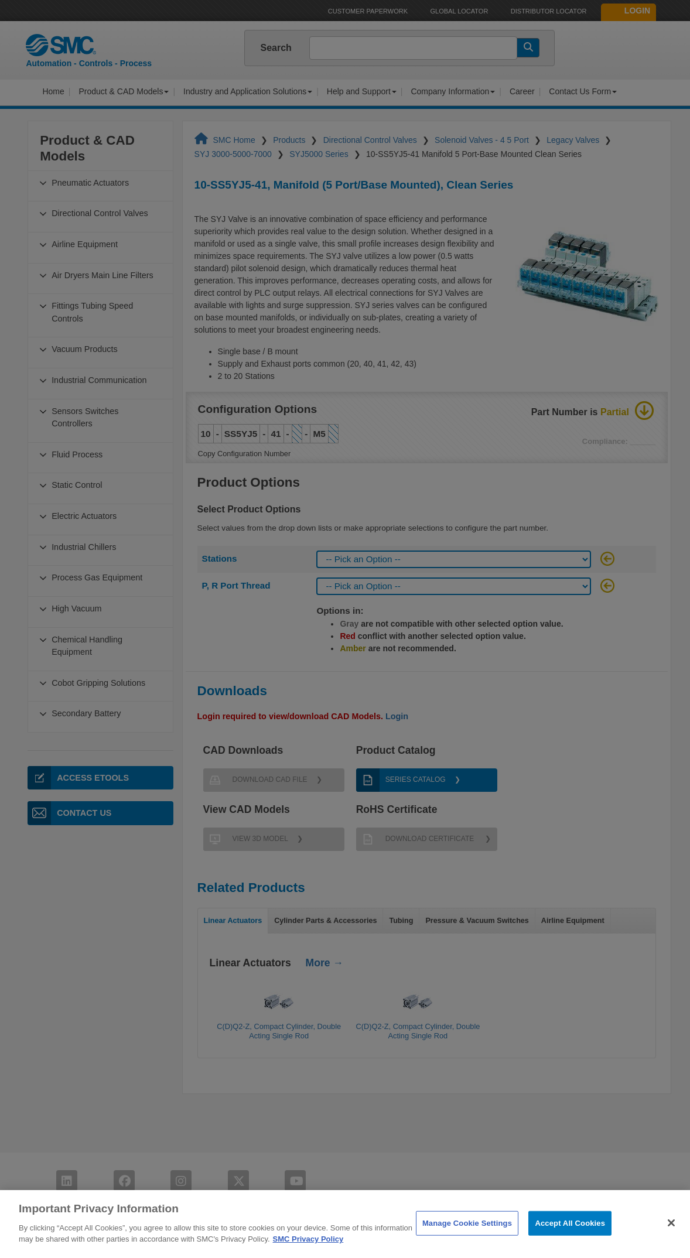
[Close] (671, 1238)
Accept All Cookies (570, 1237)
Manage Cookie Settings (467, 1237)
